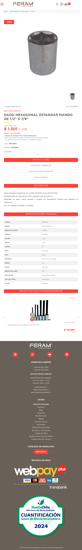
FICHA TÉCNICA (41, 177)
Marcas (41, 419)
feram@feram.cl (41, 387)
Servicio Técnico (41, 422)
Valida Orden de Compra (41, 439)
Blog (41, 410)
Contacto (41, 407)
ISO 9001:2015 (41, 416)
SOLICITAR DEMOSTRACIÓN (41, 171)
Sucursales (41, 424)
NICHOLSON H (12, 111)
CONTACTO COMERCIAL (41, 165)
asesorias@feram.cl (41, 390)
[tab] (41, 186)
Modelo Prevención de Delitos (41, 436)
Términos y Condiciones (41, 430)
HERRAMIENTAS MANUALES (19, 11)
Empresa (41, 413)
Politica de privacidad (41, 427)
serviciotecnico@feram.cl (41, 392)
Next (78, 316)
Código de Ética (41, 433)
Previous (3, 316)
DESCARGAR (41, 452)
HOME (6, 11)
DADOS (33, 11)
